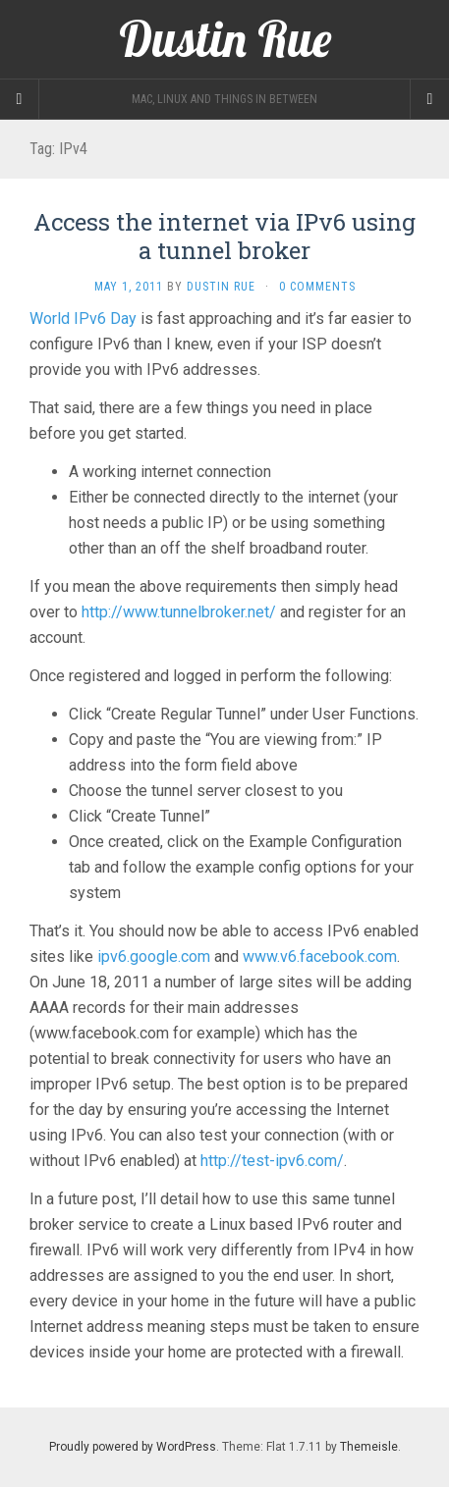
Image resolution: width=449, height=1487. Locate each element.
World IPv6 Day (83, 318)
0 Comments (317, 286)
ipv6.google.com (153, 956)
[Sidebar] (19, 99)
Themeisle (369, 1447)
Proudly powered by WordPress (132, 1447)
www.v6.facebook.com (320, 956)
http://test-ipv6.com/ (272, 1160)
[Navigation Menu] (429, 99)
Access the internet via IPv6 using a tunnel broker (224, 236)
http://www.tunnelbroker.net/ (179, 612)
